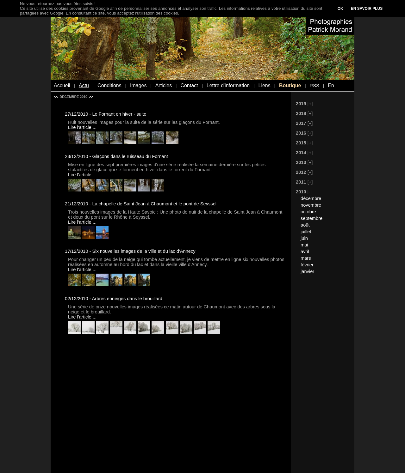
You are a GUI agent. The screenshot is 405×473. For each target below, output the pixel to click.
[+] (310, 103)
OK (340, 8)
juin (304, 238)
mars (306, 258)
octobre (308, 211)
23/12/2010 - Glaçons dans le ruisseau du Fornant (116, 156)
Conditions (109, 85)
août (305, 224)
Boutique (290, 85)
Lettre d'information (228, 85)
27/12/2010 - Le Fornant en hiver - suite (105, 114)
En (331, 85)
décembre (311, 198)
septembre (311, 218)
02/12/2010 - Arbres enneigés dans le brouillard (113, 298)
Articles (163, 85)
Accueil (62, 85)
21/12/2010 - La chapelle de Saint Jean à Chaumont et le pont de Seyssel (140, 203)
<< (56, 97)
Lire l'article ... (82, 127)
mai (304, 244)
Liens (264, 85)
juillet (306, 231)
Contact (189, 85)
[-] (310, 191)
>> (91, 97)
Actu (84, 85)
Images (138, 85)
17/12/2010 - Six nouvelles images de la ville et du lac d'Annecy (130, 251)
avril (305, 251)
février (307, 264)
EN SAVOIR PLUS (367, 8)
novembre (311, 205)
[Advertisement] (319, 375)
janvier (307, 271)
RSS (314, 85)
